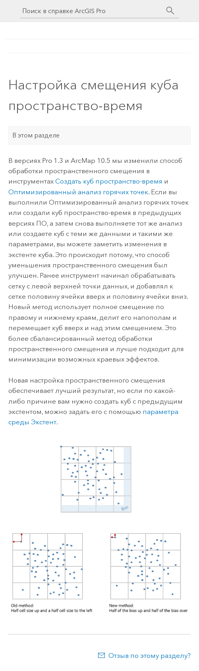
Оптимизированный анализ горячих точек (78, 192)
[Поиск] (170, 11)
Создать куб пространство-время (108, 181)
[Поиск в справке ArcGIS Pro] (91, 11)
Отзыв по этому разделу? (149, 655)
